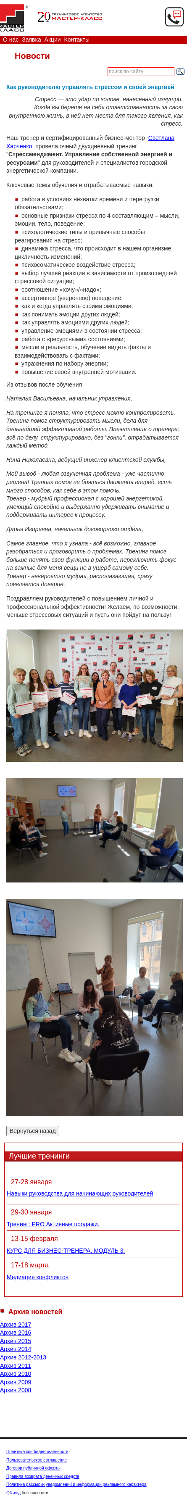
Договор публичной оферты (33, 1468)
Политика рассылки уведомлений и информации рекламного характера (76, 1484)
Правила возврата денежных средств (42, 1476)
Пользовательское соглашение (36, 1460)
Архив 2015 (15, 1341)
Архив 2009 (15, 1382)
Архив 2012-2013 (23, 1357)
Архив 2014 (15, 1349)
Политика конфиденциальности (37, 1451)
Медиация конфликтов (37, 1277)
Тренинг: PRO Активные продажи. (53, 1224)
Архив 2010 (15, 1373)
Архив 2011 (15, 1365)
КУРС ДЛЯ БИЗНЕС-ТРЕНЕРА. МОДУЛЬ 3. (66, 1250)
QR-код (13, 1493)
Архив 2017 (15, 1324)
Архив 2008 (15, 1390)
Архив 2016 (15, 1332)
